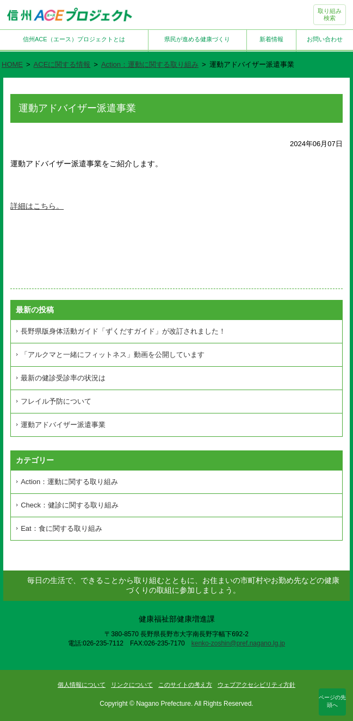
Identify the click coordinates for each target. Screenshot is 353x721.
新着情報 (271, 39)
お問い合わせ (325, 39)
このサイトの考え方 (185, 684)
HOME (12, 64)
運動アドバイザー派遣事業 (63, 425)
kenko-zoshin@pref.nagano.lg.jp (238, 643)
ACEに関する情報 (62, 64)
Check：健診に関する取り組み (70, 505)
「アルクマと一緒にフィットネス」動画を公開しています (113, 354)
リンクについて (132, 684)
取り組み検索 (330, 14)
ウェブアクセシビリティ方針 (256, 684)
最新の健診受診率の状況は (63, 378)
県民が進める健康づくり (197, 39)
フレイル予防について (56, 401)
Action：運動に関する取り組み (150, 64)
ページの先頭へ (332, 701)
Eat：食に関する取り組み (61, 528)
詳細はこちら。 (37, 206)
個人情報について (82, 684)
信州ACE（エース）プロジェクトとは (74, 39)
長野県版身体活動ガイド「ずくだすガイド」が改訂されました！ (123, 331)
